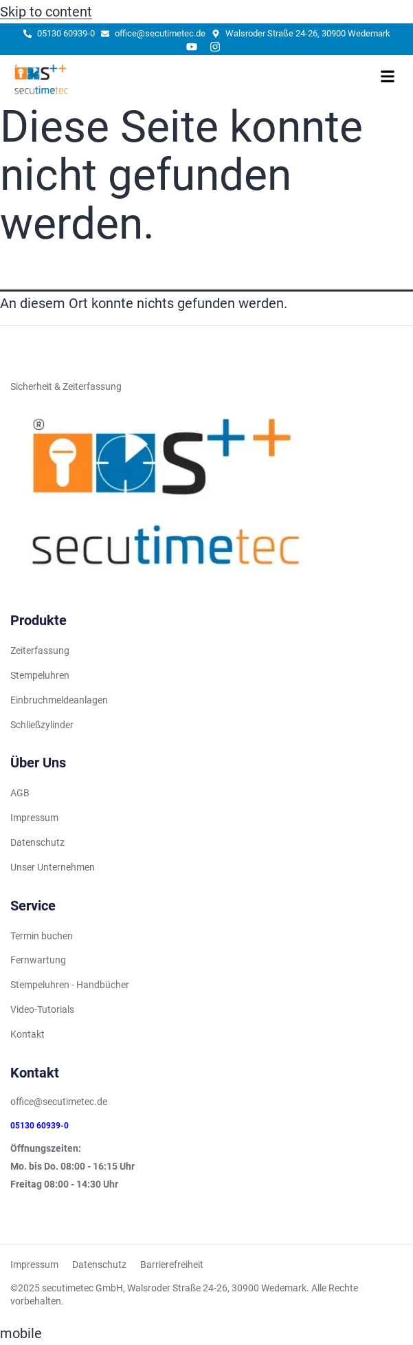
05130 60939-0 (39, 1125)
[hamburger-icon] (387, 79)
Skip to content (46, 11)
